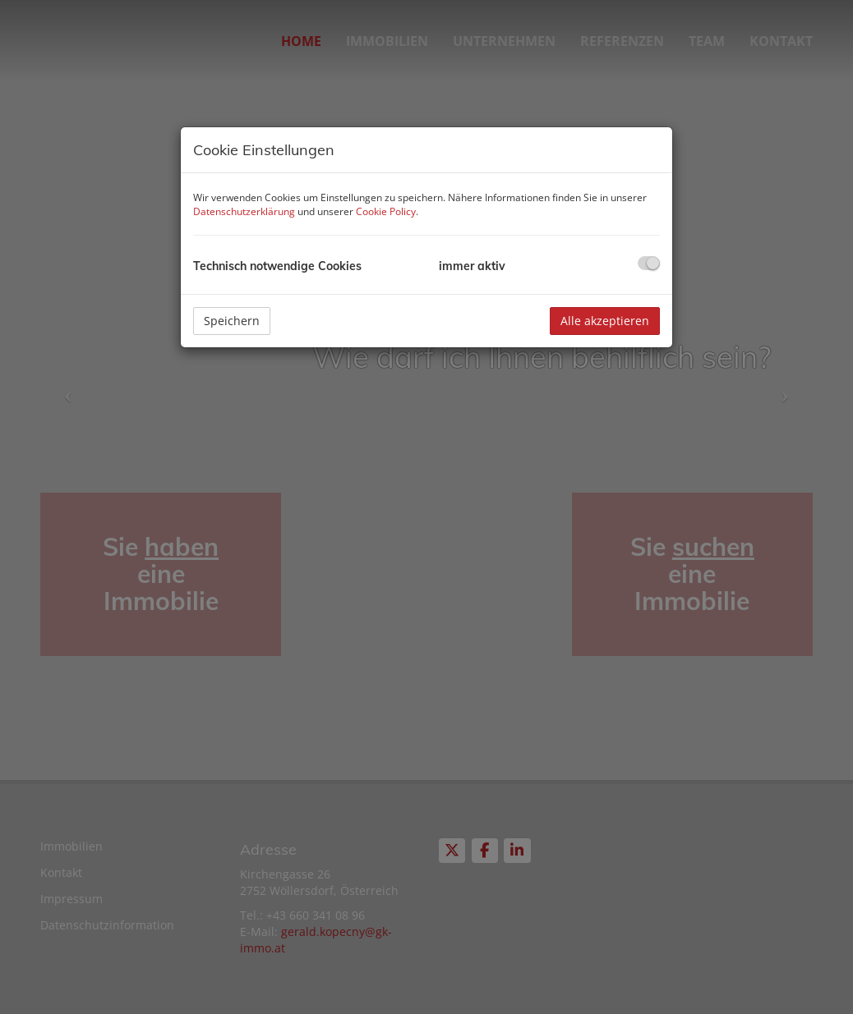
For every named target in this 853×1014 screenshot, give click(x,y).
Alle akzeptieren (604, 320)
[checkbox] (649, 263)
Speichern (232, 320)
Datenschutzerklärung (244, 211)
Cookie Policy (386, 211)
